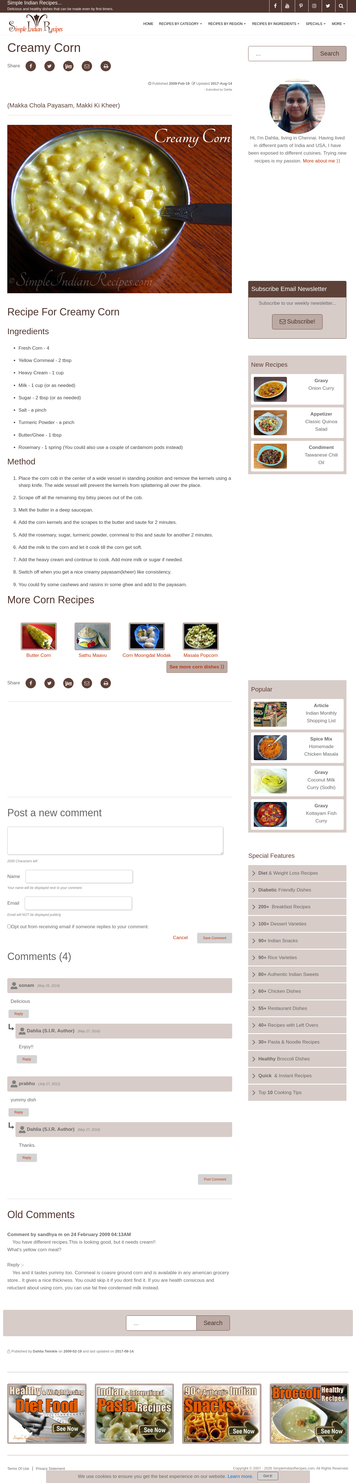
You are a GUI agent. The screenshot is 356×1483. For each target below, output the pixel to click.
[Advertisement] (119, 750)
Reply (18, 1014)
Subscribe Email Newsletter (289, 288)
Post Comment (215, 1179)
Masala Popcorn (201, 640)
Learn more (240, 1476)
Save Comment (214, 938)
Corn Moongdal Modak (147, 640)
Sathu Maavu (93, 640)
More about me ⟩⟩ (321, 161)
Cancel (180, 937)
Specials (317, 28)
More (340, 28)
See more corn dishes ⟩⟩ (197, 667)
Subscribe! (297, 321)
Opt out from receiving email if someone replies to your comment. (80, 926)
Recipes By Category (181, 28)
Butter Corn (39, 640)
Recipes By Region (228, 28)
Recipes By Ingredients (277, 28)
